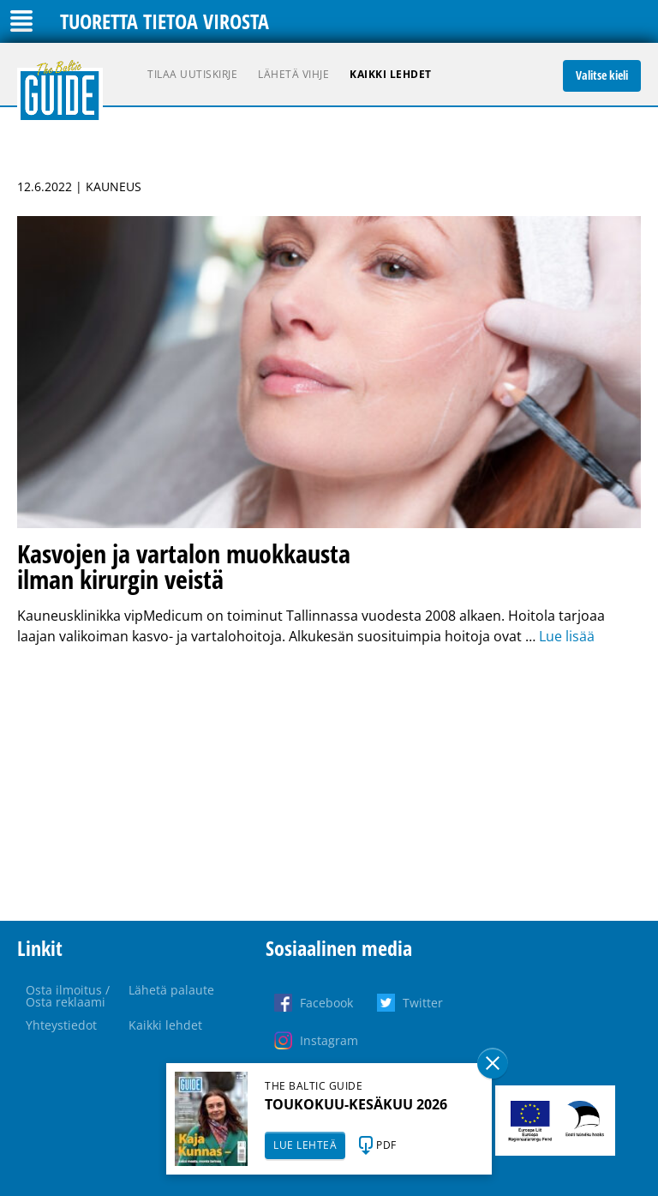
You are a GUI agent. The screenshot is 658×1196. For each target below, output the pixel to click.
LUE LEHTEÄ (305, 1145)
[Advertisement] (329, 784)
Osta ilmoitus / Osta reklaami (68, 996)
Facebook (326, 1003)
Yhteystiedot (61, 1025)
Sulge (492, 1063)
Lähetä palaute (171, 990)
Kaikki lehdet (391, 74)
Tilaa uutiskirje (192, 74)
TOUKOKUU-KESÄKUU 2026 (356, 1104)
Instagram (329, 1040)
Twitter (423, 1003)
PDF (386, 1145)
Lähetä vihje (293, 74)
